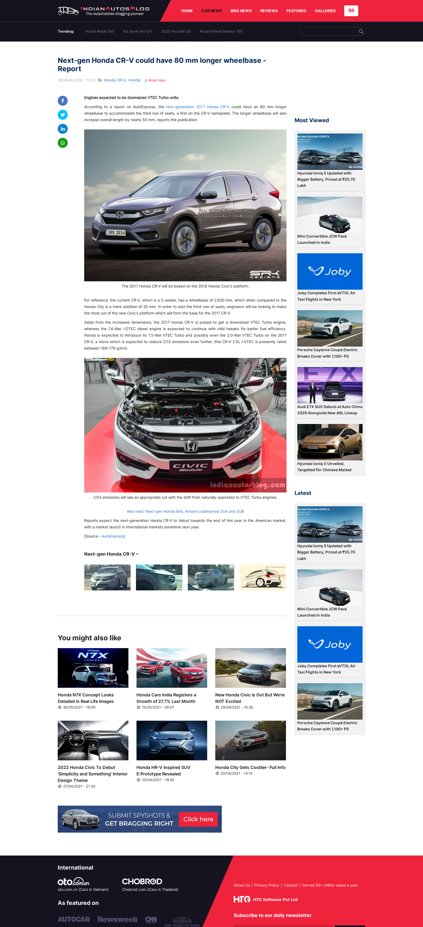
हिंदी (351, 10)
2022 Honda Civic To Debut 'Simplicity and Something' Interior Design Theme (93, 774)
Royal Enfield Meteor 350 (221, 31)
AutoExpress (113, 536)
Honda (134, 80)
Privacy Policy (266, 885)
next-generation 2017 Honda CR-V (197, 106)
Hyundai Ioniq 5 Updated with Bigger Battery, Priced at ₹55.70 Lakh (326, 179)
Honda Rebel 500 (99, 31)
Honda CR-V (114, 80)
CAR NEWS (212, 10)
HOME (187, 10)
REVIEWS (269, 10)
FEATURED (296, 10)
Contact (291, 885)
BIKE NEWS (241, 10)
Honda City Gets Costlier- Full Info (250, 767)
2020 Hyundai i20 (176, 31)
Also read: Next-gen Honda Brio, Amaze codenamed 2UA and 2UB (185, 511)
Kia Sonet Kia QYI (137, 31)
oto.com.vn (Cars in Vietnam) (83, 889)
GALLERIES (325, 10)
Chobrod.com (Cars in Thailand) (150, 889)
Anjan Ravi (155, 80)
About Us (242, 885)
